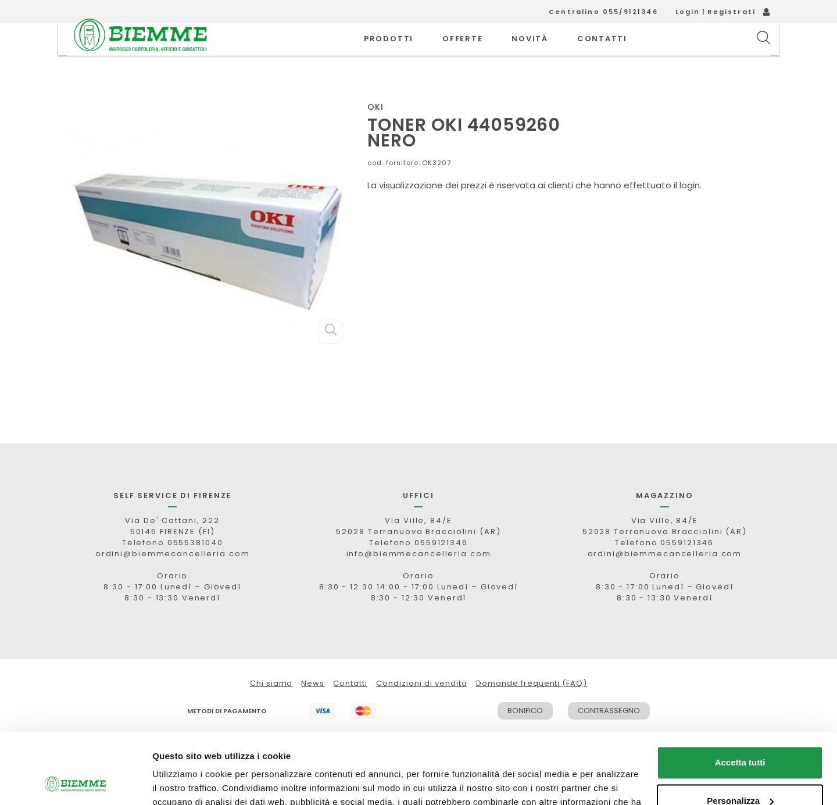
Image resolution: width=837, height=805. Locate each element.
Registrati (731, 11)
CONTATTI (602, 52)
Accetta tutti (740, 697)
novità (530, 52)
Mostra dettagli (183, 782)
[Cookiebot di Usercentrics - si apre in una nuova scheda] (75, 782)
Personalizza (740, 734)
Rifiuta (740, 773)
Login (687, 11)
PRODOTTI (388, 52)
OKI (375, 133)
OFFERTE (462, 52)
